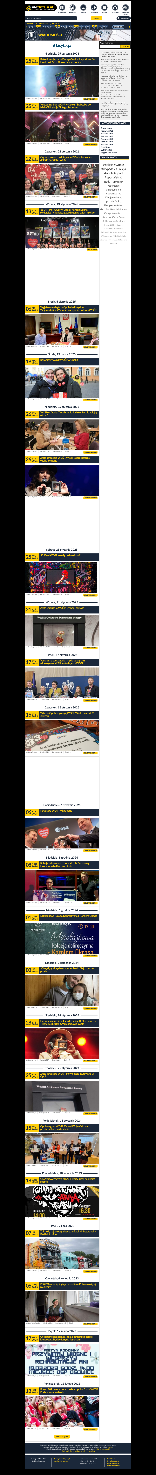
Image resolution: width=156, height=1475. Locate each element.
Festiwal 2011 (107, 131)
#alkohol (104, 209)
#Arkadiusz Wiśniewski (113, 229)
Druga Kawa (106, 128)
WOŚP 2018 (106, 150)
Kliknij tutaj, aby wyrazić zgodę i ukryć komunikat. (78, 1451)
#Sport (118, 173)
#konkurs (120, 221)
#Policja (121, 169)
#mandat (113, 244)
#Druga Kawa (110, 213)
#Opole (119, 164)
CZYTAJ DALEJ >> (90, 99)
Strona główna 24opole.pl (62, 1459)
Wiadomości (43, 23)
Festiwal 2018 (107, 145)
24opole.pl (30, 23)
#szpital (113, 232)
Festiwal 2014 (107, 134)
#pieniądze (122, 236)
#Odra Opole (118, 217)
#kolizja (118, 201)
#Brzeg (119, 232)
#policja (108, 164)
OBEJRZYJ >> (92, 249)
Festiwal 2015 (107, 136)
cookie (110, 1447)
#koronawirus (113, 193)
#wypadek (108, 169)
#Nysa (113, 225)
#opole (108, 173)
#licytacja (55, 23)
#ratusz (123, 209)
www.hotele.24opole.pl (61, 1461)
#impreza (103, 240)
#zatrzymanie (113, 190)
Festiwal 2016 (107, 139)
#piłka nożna (109, 221)
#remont (107, 225)
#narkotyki (108, 236)
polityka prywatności (103, 1449)
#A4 (102, 236)
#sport (109, 177)
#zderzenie (113, 186)
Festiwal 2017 (107, 142)
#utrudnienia (112, 240)
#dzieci (115, 236)
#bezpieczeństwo (113, 205)
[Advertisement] (62, 275)
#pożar (119, 182)
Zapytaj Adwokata (109, 153)
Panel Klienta (111, 1459)
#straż (121, 213)
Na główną (105, 147)
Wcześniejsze (62, 1437)
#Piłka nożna (122, 240)
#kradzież (114, 209)
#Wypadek (105, 232)
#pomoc (120, 225)
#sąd (124, 232)
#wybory (107, 217)
